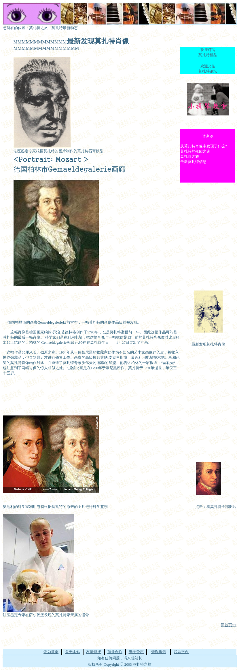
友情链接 (93, 652)
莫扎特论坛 (207, 71)
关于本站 (72, 652)
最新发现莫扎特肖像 (208, 344)
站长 (138, 658)
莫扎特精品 (207, 55)
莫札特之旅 (38, 28)
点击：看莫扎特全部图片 (215, 506)
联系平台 (181, 652)
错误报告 (158, 652)
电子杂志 (136, 652)
